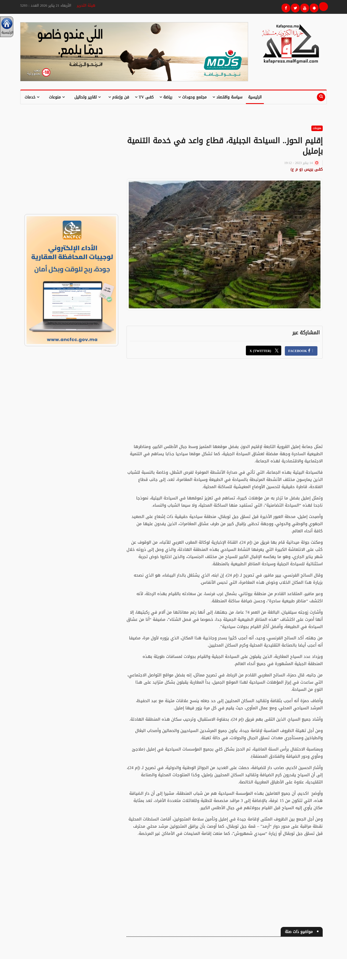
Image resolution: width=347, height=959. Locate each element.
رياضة (165, 97)
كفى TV (144, 97)
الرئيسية (255, 97)
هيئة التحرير (86, 5)
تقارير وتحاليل (87, 97)
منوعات (57, 97)
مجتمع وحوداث (192, 97)
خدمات (32, 97)
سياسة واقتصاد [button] (227, 97)
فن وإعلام (118, 97)
